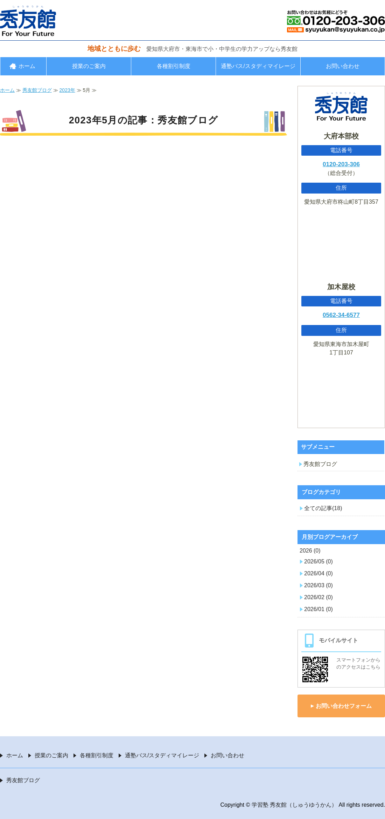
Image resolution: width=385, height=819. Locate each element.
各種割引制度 (173, 66)
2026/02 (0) (318, 597)
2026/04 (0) (318, 573)
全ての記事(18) (323, 508)
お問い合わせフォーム (344, 706)
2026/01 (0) (318, 609)
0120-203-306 (341, 164)
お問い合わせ (342, 66)
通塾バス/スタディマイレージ (258, 66)
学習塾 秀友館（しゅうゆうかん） (294, 805)
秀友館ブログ (37, 90)
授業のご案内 (89, 66)
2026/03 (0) (318, 585)
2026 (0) (310, 551)
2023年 (67, 90)
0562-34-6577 (341, 315)
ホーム (27, 66)
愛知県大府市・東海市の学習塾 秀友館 (28, 20)
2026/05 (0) (318, 561)
